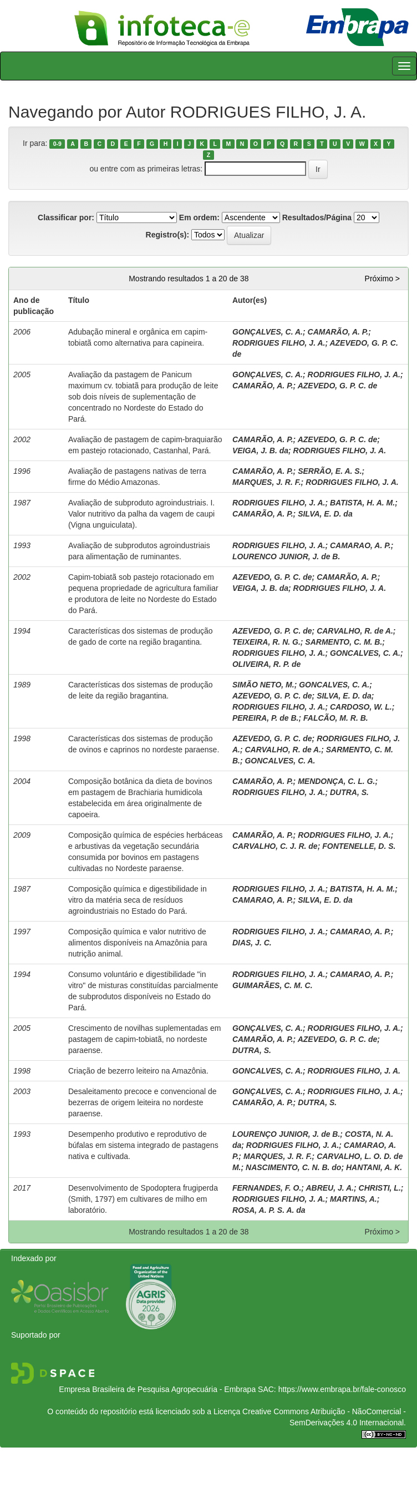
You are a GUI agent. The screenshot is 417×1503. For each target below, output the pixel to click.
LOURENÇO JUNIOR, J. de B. (286, 1134)
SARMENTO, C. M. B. (343, 641)
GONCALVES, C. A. (365, 653)
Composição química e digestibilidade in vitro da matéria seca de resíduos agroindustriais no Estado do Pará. (137, 899)
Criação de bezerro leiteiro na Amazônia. (138, 1070)
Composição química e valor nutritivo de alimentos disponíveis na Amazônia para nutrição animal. (137, 942)
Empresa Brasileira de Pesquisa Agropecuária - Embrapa (157, 1389)
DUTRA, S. (349, 792)
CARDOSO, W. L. (361, 706)
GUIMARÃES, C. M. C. (272, 985)
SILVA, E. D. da (325, 513)
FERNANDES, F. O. (266, 1187)
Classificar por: (66, 217)
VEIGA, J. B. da (260, 450)
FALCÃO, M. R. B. (335, 717)
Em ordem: (199, 217)
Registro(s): (168, 234)
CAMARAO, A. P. (360, 545)
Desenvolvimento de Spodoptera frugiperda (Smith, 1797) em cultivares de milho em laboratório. (143, 1198)
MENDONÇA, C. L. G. (336, 781)
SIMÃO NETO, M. (263, 684)
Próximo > (382, 278)
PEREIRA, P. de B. (265, 717)
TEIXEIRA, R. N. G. (266, 641)
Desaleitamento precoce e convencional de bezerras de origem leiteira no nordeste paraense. (142, 1102)
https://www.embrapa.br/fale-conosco (342, 1389)
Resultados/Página (317, 217)
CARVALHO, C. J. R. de (275, 846)
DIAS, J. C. (252, 942)
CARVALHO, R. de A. (355, 630)
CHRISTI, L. (380, 1187)
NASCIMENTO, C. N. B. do (293, 1167)
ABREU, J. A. (330, 1187)
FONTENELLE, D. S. (358, 846)
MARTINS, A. (353, 1199)
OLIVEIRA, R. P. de (266, 664)
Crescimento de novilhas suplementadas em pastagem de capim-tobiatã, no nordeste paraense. (144, 1039)
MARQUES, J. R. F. (266, 482)
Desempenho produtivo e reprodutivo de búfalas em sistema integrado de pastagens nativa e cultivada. (143, 1145)
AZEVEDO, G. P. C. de (338, 385)
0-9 (57, 143)
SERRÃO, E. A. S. (330, 471)
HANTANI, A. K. (374, 1167)
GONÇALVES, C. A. (267, 331)
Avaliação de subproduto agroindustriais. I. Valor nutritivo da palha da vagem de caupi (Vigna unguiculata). (141, 513)
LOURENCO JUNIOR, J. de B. (286, 556)
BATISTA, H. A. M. (362, 502)
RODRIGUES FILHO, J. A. (279, 342)
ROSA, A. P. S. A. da (269, 1210)
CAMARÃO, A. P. (338, 331)
